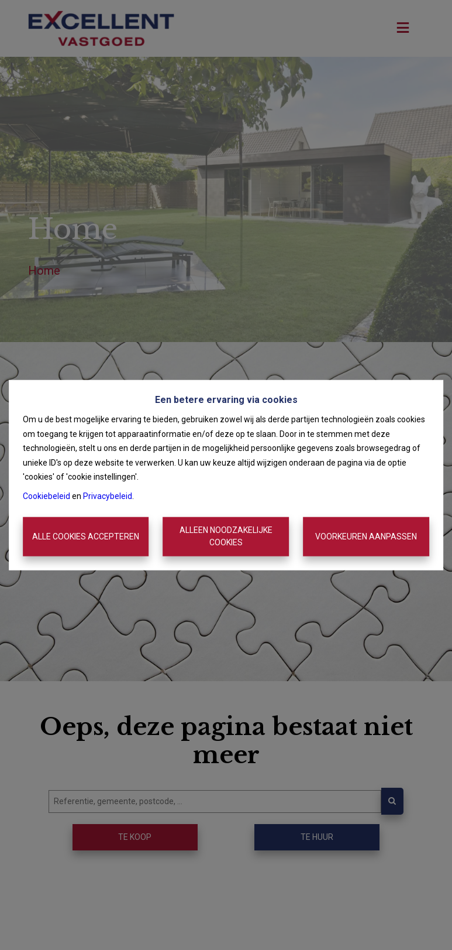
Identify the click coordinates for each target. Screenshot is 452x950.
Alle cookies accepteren (85, 536)
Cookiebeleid (46, 495)
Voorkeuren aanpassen (366, 536)
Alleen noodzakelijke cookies (226, 536)
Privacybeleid (107, 495)
